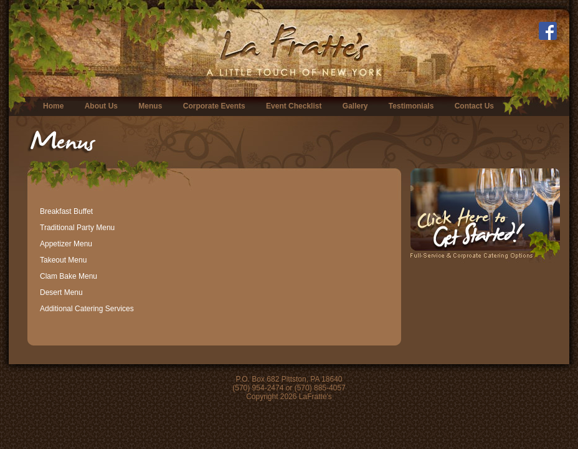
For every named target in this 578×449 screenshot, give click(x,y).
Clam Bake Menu (68, 276)
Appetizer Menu (66, 243)
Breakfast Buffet (66, 211)
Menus (150, 106)
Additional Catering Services (87, 308)
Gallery (355, 106)
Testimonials (411, 106)
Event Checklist (293, 106)
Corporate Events (214, 106)
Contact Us (474, 106)
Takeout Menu (63, 260)
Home (53, 106)
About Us (101, 106)
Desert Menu (61, 292)
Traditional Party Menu (77, 227)
